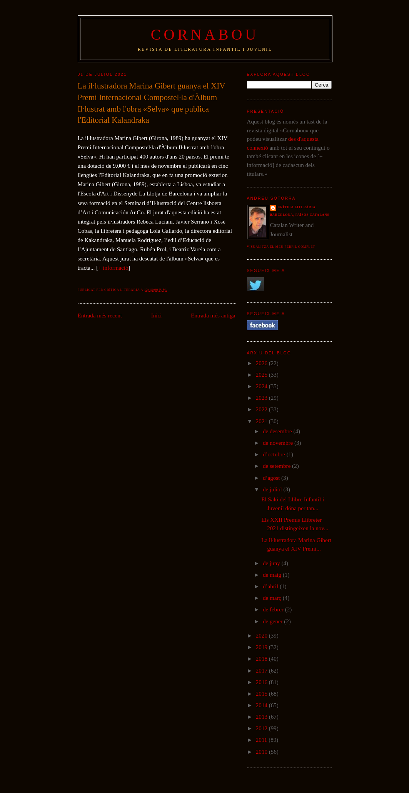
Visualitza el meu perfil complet (281, 247)
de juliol (273, 489)
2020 (262, 636)
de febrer (274, 609)
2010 (262, 752)
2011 (262, 740)
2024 (262, 386)
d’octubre (275, 454)
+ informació (113, 268)
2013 (262, 717)
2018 (262, 659)
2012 (262, 728)
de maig (273, 575)
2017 (262, 671)
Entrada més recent (100, 315)
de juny (272, 563)
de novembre (278, 443)
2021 (262, 421)
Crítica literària (297, 207)
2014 (262, 705)
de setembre (277, 466)
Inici (156, 315)
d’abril (271, 586)
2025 (262, 375)
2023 (262, 398)
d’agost (272, 478)
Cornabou (205, 34)
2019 (262, 647)
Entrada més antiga (213, 315)
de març (273, 598)
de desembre (278, 431)
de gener (273, 621)
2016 (262, 682)
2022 (262, 409)
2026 (262, 363)
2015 (262, 694)
